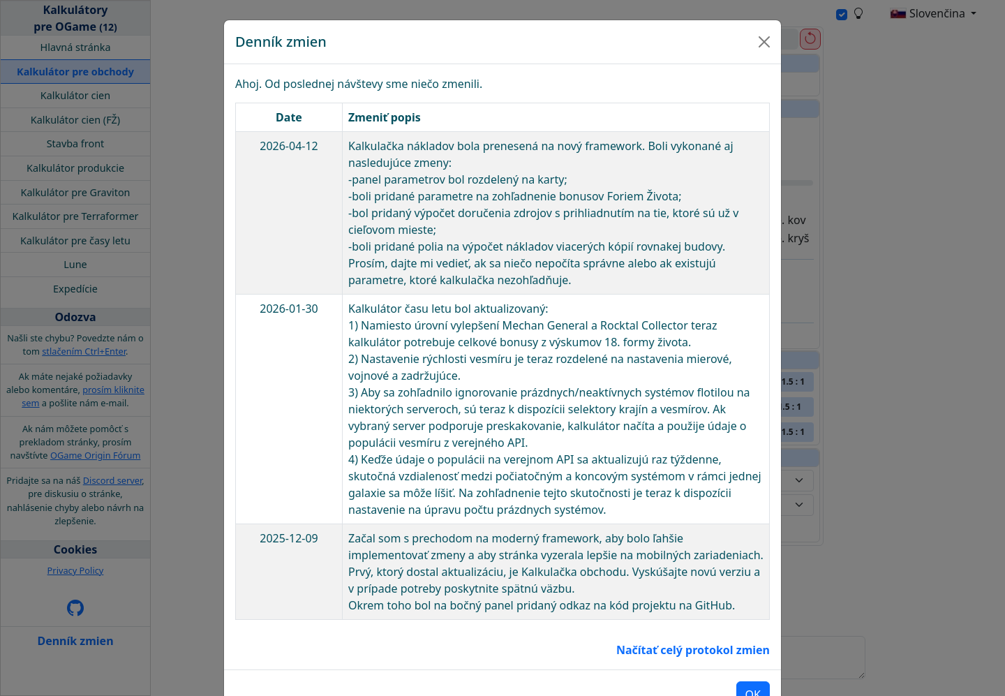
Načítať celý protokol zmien (693, 606)
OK (753, 651)
